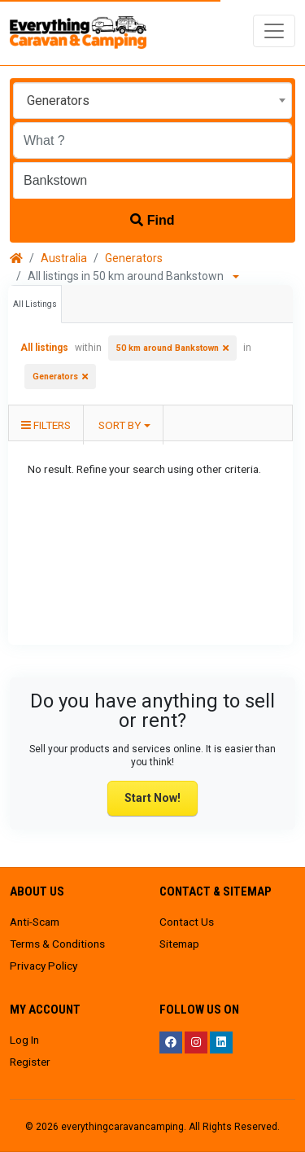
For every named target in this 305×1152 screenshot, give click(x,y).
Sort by (119, 424)
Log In (24, 1039)
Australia (64, 258)
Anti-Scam (34, 921)
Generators (134, 258)
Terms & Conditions (57, 943)
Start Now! (152, 797)
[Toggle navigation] (274, 31)
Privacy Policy (43, 965)
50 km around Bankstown (167, 348)
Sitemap (179, 943)
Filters (46, 424)
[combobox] (152, 100)
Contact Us (186, 921)
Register (30, 1061)
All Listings (35, 304)
